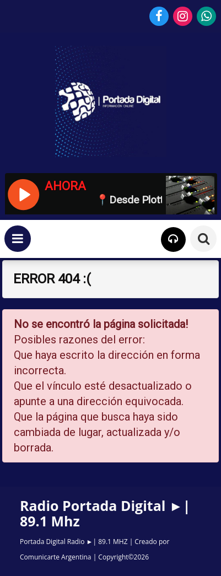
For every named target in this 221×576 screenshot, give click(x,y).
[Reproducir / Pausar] (23, 193)
